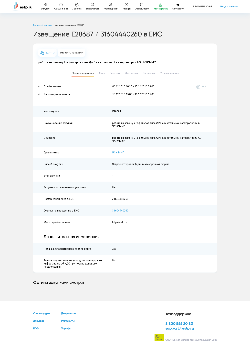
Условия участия (169, 73)
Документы (131, 73)
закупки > (49, 25)
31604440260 (120, 210)
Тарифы (66, 328)
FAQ (36, 328)
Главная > (38, 25)
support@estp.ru (179, 328)
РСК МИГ (118, 152)
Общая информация (83, 73)
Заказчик (115, 73)
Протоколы (149, 73)
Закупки (38, 321)
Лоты (102, 73)
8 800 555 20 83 (179, 324)
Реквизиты (68, 321)
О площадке (41, 313)
